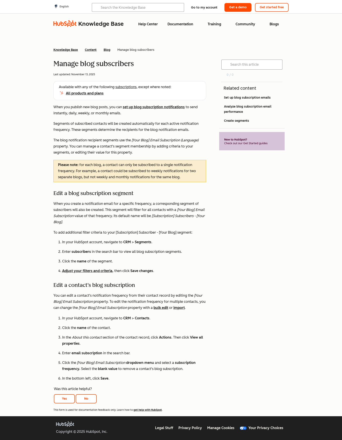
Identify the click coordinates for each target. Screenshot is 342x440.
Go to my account (204, 7)
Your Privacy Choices (261, 428)
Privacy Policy (190, 428)
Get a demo (238, 7)
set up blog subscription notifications (154, 107)
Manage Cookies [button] (220, 428)
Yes (64, 399)
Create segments (236, 121)
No (86, 399)
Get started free (272, 7)
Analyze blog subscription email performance (247, 109)
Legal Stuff (164, 428)
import (179, 308)
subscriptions (126, 87)
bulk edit (161, 308)
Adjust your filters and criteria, (87, 271)
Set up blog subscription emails (247, 97)
